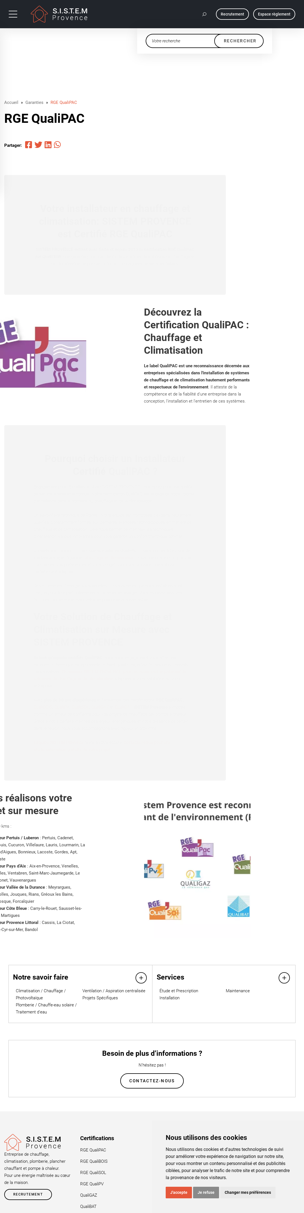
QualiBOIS (43, 707)
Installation (169, 997)
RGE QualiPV (92, 1184)
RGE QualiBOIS (94, 1161)
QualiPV (61, 707)
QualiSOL (80, 707)
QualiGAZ (100, 707)
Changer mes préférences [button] (248, 1192)
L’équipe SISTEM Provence (59, 742)
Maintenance (238, 990)
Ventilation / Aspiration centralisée (113, 990)
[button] (205, 14)
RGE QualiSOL (93, 1172)
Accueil (11, 102)
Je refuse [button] (206, 1192)
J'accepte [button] (178, 1192)
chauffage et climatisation (109, 557)
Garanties (34, 102)
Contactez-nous (152, 1081)
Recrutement (28, 1195)
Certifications (97, 1138)
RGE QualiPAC (64, 102)
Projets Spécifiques (100, 997)
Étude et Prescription (178, 990)
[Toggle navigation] (13, 14)
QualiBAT (123, 707)
